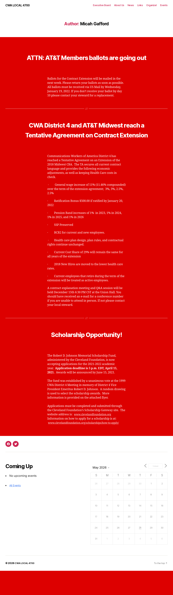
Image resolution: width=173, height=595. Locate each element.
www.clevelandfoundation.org (94, 434)
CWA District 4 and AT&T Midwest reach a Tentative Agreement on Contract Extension (86, 144)
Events (164, 5)
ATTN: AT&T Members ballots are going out (86, 62)
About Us (119, 5)
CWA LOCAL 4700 (18, 5)
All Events (15, 509)
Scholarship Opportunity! (86, 354)
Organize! (151, 5)
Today (154, 490)
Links (140, 5)
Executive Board (102, 5)
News (131, 5)
